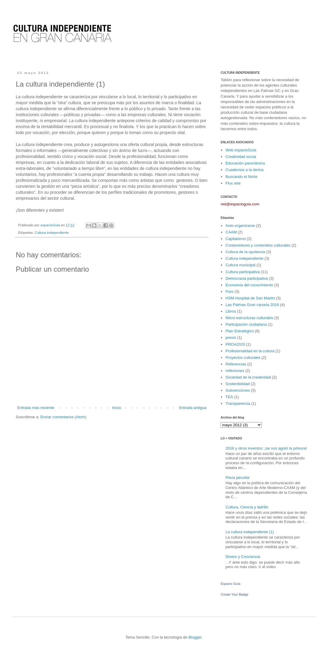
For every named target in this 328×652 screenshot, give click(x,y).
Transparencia (237, 403)
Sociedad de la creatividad (248, 377)
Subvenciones (237, 390)
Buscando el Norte (241, 176)
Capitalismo (235, 238)
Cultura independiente (52, 232)
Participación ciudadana (246, 324)
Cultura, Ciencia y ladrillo (246, 507)
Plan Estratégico (239, 331)
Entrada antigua (192, 407)
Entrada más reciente (35, 407)
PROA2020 (235, 344)
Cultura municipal (240, 265)
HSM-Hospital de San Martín (250, 298)
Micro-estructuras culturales (249, 318)
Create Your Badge (234, 594)
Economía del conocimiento (249, 285)
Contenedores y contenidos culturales (257, 245)
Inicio (116, 407)
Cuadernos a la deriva (244, 169)
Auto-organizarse (240, 225)
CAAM (231, 232)
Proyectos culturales (242, 357)
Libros (230, 311)
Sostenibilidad (237, 384)
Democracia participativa (246, 278)
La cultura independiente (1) (249, 532)
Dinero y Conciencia (242, 556)
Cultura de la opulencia (245, 252)
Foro (229, 291)
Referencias (235, 364)
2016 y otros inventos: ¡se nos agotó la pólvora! (266, 448)
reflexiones (234, 370)
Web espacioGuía (240, 150)
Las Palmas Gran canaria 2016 (252, 304)
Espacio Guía (230, 583)
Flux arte (233, 183)
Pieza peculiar (237, 477)
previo (230, 337)
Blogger (195, 637)
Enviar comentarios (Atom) (63, 417)
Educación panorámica (245, 163)
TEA (229, 397)
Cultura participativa (242, 272)
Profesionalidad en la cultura (249, 351)
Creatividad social (240, 156)
